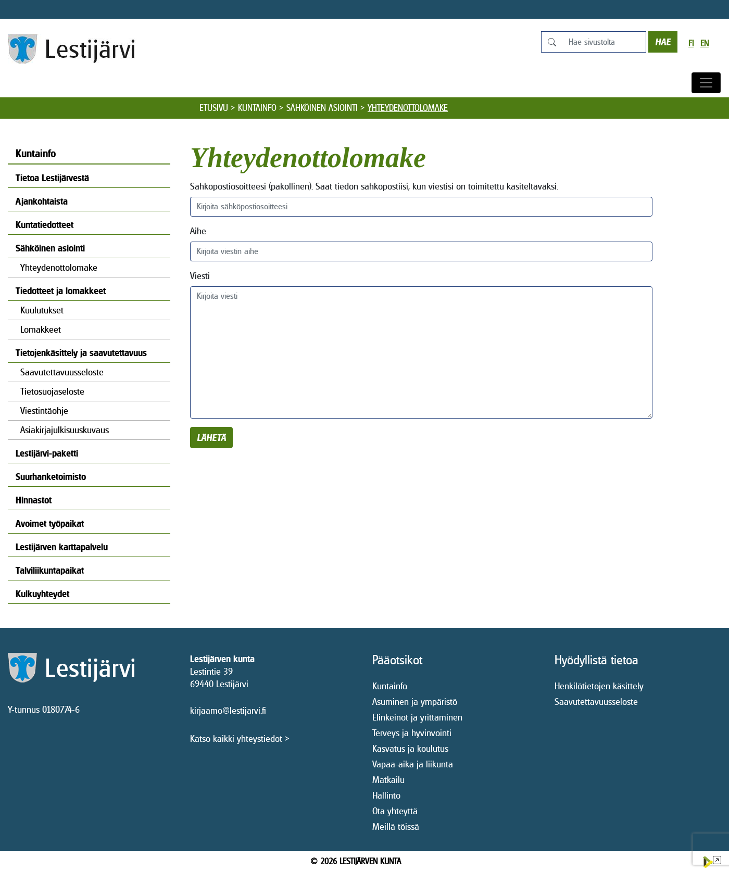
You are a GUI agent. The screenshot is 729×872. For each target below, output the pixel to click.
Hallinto (386, 795)
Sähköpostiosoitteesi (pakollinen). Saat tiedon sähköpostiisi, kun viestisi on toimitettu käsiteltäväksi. (374, 186)
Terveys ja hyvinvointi (411, 732)
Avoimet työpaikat (50, 523)
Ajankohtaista (42, 201)
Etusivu (213, 108)
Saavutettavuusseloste (62, 372)
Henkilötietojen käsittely (599, 685)
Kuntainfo (257, 108)
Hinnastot (34, 500)
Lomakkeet (40, 329)
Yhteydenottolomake (58, 267)
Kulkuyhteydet (42, 593)
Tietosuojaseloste (52, 391)
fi (691, 43)
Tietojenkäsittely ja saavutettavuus (81, 352)
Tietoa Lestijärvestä (52, 177)
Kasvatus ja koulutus (410, 748)
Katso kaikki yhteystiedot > (240, 738)
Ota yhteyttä (395, 810)
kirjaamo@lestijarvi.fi (228, 710)
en (704, 43)
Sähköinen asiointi (322, 108)
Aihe (198, 230)
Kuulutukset (42, 310)
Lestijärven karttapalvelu (62, 546)
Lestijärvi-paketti (47, 453)
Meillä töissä (395, 826)
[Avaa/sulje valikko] (706, 82)
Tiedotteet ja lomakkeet (61, 290)
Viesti (200, 275)
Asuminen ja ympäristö (414, 701)
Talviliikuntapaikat (50, 570)
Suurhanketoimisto (51, 476)
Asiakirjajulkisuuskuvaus (64, 429)
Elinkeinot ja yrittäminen (417, 717)
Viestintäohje (44, 410)
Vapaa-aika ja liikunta (412, 764)
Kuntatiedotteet (44, 224)
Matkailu (388, 779)
